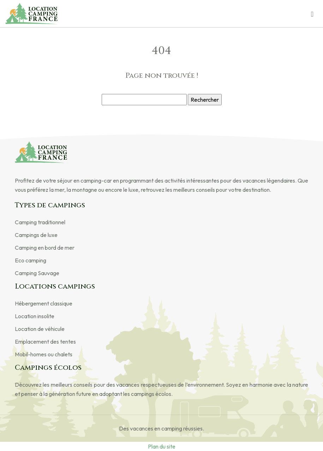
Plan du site (161, 446)
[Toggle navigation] (312, 13)
